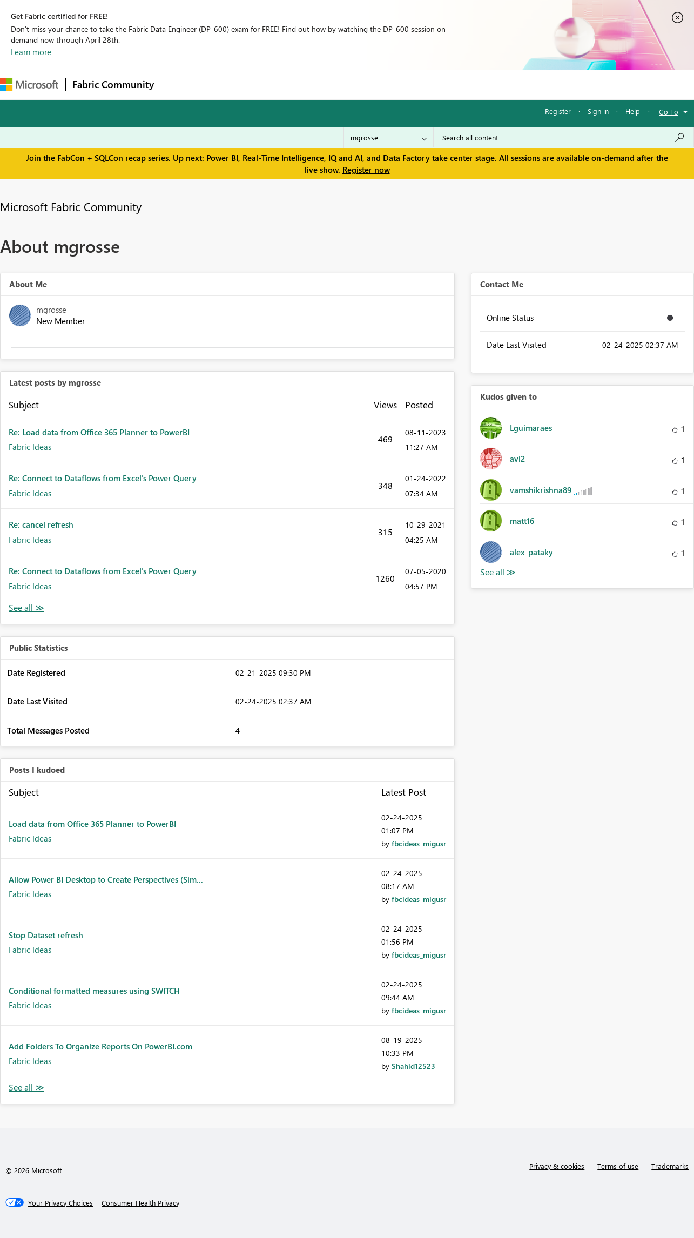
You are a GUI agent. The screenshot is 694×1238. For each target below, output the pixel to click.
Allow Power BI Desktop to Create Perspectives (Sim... (106, 879)
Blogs (366, 84)
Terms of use (617, 1165)
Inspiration (226, 84)
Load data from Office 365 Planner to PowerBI (92, 823)
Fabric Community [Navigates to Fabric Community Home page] (113, 84)
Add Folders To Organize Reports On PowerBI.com (100, 1046)
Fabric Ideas (30, 446)
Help (632, 111)
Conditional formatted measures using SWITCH (94, 990)
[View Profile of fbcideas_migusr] (419, 843)
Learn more (31, 51)
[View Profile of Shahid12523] (413, 1066)
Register (558, 111)
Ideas (270, 84)
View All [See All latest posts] (26, 608)
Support (454, 84)
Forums (178, 84)
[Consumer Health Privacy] (140, 1203)
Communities (318, 84)
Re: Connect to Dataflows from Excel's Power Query (103, 478)
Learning (408, 84)
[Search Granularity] (388, 137)
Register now (366, 169)
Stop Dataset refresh (46, 935)
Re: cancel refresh (41, 524)
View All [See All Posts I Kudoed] (26, 1087)
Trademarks (670, 1165)
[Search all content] (563, 137)
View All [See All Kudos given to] (498, 572)
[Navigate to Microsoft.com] (29, 84)
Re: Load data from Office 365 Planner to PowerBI (99, 432)
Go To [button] (668, 111)
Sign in (598, 111)
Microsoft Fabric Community (71, 206)
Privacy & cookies (556, 1165)
